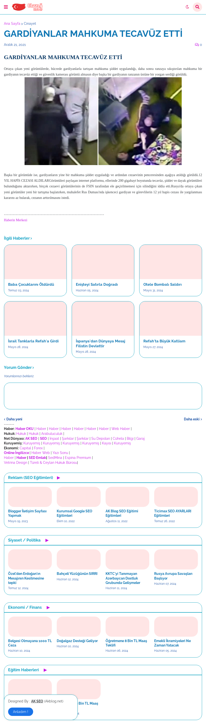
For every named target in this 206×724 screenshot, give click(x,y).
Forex (38, 448)
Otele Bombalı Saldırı (162, 284)
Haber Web (40, 453)
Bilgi (130, 438)
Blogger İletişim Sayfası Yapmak (27, 513)
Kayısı (106, 443)
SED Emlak (37, 458)
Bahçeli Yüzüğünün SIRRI (77, 574)
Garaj (140, 438)
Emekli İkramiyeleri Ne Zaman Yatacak (172, 643)
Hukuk (21, 434)
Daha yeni (14, 419)
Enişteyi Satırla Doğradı (97, 284)
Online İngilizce (16, 453)
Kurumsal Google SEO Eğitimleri (74, 513)
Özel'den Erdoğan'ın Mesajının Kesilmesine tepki (26, 578)
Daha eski (192, 419)
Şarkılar (68, 438)
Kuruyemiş (31, 443)
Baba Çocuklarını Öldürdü (31, 284)
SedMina (55, 458)
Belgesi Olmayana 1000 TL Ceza (30, 643)
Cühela (118, 438)
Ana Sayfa (12, 23)
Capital (25, 448)
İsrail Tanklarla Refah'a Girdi (33, 341)
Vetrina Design (15, 463)
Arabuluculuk (51, 434)
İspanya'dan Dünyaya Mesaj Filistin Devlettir (100, 343)
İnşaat (54, 438)
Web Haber (120, 429)
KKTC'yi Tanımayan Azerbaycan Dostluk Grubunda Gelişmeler (123, 578)
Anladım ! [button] (20, 712)
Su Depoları (100, 438)
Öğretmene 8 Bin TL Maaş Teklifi (126, 643)
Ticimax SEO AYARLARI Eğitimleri (172, 513)
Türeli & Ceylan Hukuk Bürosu (53, 463)
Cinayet (30, 23)
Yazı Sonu (60, 453)
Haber (41, 429)
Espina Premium (78, 458)
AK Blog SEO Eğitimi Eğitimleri (122, 513)
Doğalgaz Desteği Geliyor (77, 641)
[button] (6, 7)
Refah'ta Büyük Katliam (164, 341)
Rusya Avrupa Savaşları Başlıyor (173, 576)
